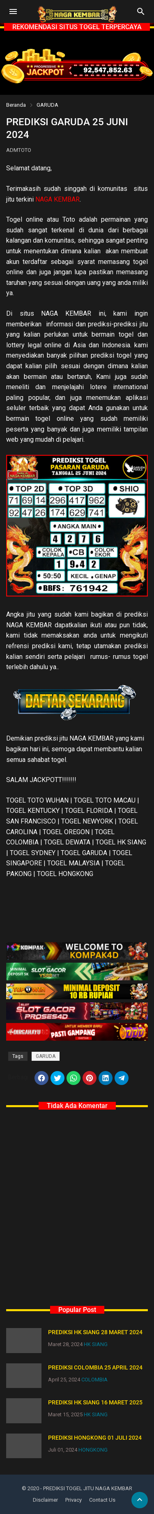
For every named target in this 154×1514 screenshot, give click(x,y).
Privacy (73, 1500)
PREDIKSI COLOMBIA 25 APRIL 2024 (95, 1367)
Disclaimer (45, 1500)
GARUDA (47, 105)
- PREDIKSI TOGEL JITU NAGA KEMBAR (86, 1488)
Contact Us (102, 1500)
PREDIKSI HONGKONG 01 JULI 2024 (95, 1437)
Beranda (16, 105)
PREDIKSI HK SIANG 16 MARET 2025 (95, 1402)
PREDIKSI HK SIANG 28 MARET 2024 (95, 1332)
